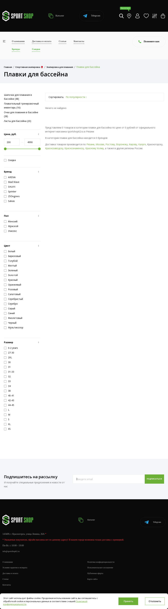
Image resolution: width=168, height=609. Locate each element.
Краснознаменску (74, 148)
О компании (18, 41)
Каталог (56, 15)
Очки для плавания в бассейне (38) (21, 114)
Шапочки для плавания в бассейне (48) (18, 96)
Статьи (62, 41)
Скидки (36, 49)
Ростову (110, 144)
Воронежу (122, 144)
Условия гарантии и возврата (16, 564)
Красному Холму (94, 148)
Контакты (79, 41)
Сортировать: (56, 97)
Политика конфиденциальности (102, 558)
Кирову (133, 144)
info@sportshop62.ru (12, 548)
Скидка (10, 160)
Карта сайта (93, 575)
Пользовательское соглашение (102, 564)
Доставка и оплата (41, 41)
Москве (100, 144)
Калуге (142, 144)
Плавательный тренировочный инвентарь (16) (21, 105)
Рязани (90, 144)
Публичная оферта (96, 570)
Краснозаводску (54, 148)
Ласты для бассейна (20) (17, 121)
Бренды (16, 49)
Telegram (91, 16)
